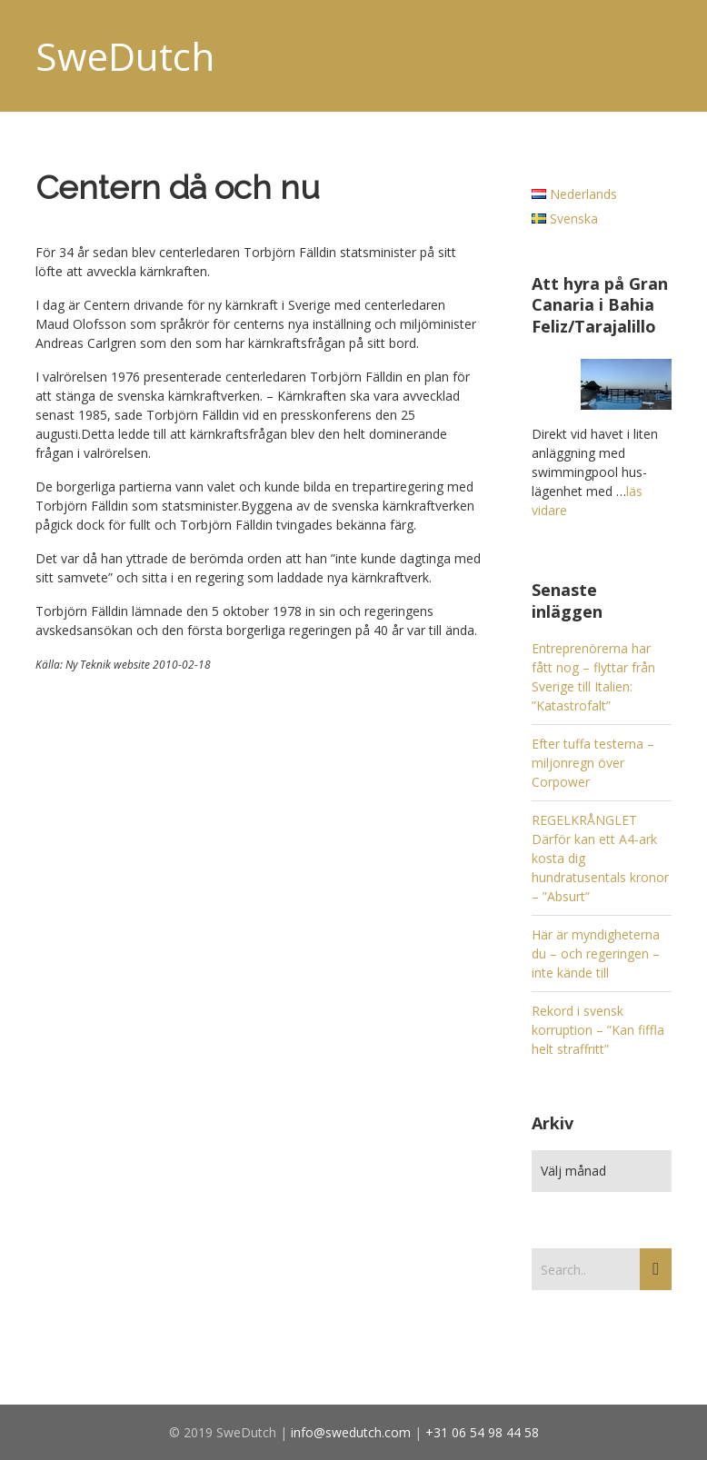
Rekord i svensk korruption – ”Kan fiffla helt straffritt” (598, 1030)
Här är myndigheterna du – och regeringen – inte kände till (596, 953)
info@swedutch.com (351, 1432)
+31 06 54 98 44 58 (482, 1432)
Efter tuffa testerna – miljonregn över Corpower (593, 762)
